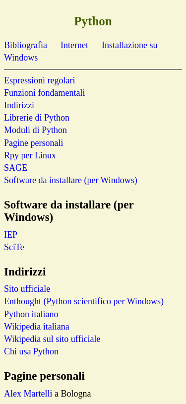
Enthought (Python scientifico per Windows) (84, 301)
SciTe (14, 247)
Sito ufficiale (27, 289)
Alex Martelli (28, 394)
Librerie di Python (36, 118)
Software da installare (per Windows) (70, 180)
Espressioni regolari (39, 80)
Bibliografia (25, 45)
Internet (74, 45)
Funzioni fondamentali (44, 93)
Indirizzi (19, 105)
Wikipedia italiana (36, 327)
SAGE (15, 168)
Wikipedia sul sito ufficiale (52, 339)
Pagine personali (33, 143)
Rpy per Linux (30, 155)
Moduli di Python (35, 130)
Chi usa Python (31, 351)
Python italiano (31, 314)
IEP (10, 235)
